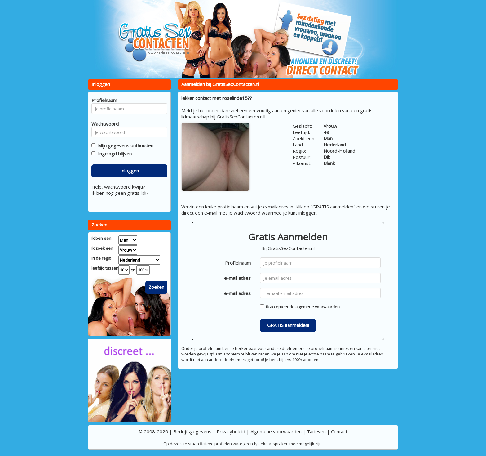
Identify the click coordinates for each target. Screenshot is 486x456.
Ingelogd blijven (113, 153)
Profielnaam (238, 263)
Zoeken (156, 287)
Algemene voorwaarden (276, 431)
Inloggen (129, 171)
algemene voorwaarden (317, 307)
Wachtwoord (103, 124)
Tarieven (316, 431)
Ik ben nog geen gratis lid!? (119, 193)
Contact (339, 431)
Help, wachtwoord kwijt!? (118, 187)
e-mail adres (237, 278)
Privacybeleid (231, 431)
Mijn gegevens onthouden (124, 145)
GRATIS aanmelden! (288, 325)
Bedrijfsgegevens (192, 431)
